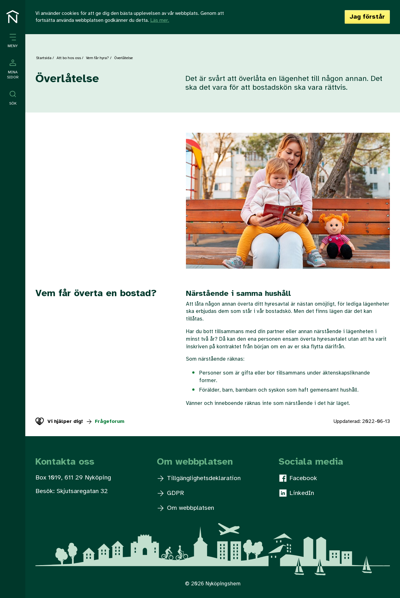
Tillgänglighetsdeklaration (199, 478)
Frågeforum (105, 421)
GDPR (170, 493)
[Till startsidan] (12, 16)
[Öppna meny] (13, 41)
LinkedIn (296, 493)
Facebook (298, 478)
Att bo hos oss (69, 58)
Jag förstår (367, 17)
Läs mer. (159, 20)
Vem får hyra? (97, 58)
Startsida (44, 58)
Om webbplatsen (185, 508)
